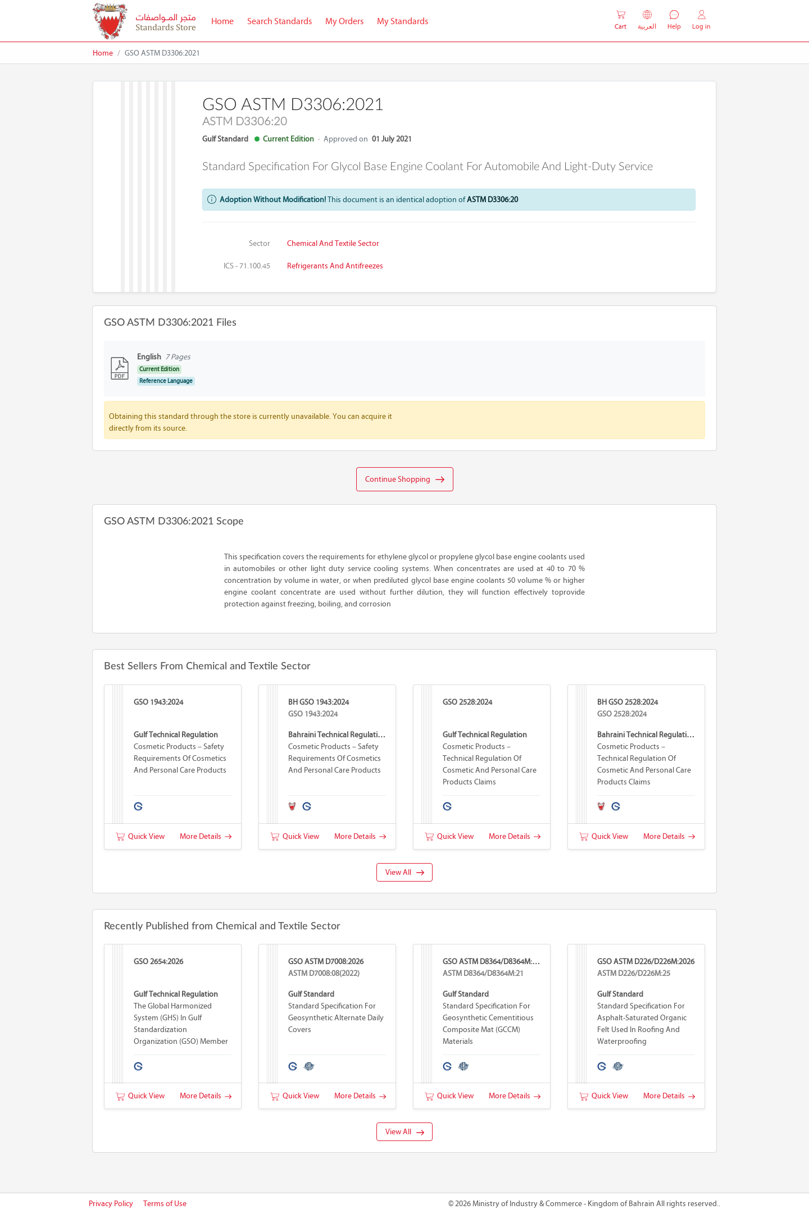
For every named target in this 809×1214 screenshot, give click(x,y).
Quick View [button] (140, 836)
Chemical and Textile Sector (333, 243)
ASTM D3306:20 (492, 199)
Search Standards (283, 20)
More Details (205, 836)
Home (225, 20)
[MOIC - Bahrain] (144, 21)
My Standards (402, 21)
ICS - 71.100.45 (247, 266)
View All (404, 872)
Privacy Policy (111, 1203)
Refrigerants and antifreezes (335, 266)
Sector (259, 243)
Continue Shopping (404, 479)
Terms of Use (165, 1203)
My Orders (344, 21)
